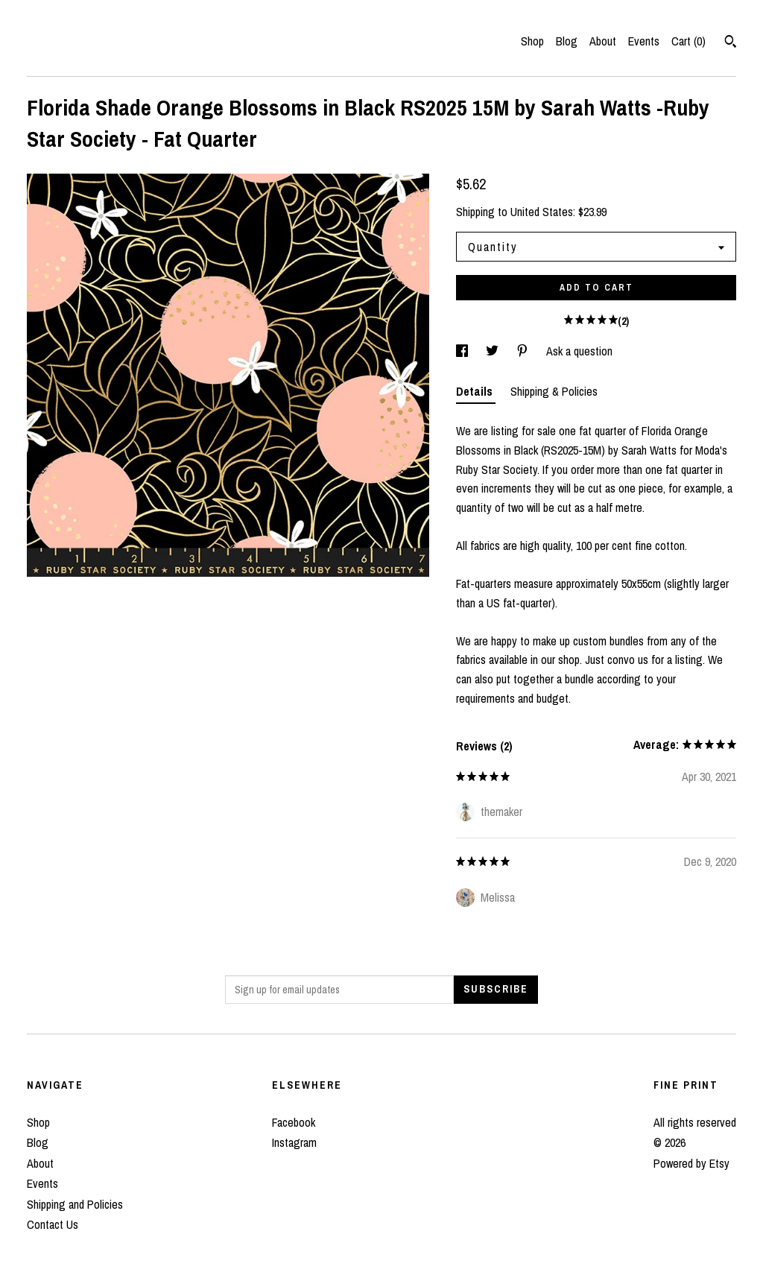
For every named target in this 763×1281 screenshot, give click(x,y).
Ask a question (579, 351)
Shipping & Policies (554, 391)
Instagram (294, 1142)
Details (476, 391)
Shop (532, 41)
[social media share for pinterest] (523, 351)
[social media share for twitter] (493, 351)
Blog (566, 41)
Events (643, 41)
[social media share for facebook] (463, 351)
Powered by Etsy (691, 1163)
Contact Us (52, 1224)
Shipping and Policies (75, 1204)
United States (541, 211)
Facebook (293, 1122)
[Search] (730, 43)
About (602, 41)
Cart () (688, 41)
